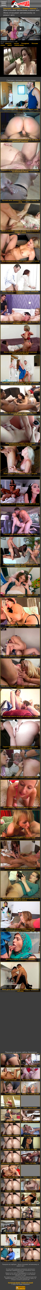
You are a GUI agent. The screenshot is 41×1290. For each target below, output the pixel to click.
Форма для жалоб (27, 1282)
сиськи (16, 43)
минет (10, 45)
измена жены (19, 45)
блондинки (25, 43)
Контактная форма (14, 1282)
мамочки (8, 43)
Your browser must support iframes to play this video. (20, 29)
